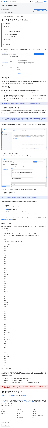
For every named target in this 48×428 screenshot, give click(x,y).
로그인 (45, 1)
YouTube (34, 413)
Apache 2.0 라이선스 (5, 401)
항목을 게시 (24, 395)
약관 (2, 422)
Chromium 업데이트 (20, 411)
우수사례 (18, 413)
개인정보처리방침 (7, 422)
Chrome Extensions (11, 5)
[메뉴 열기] (2, 1)
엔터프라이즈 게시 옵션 (6, 219)
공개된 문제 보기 (4, 413)
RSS (33, 417)
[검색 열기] (31, 1)
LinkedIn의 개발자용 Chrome (37, 415)
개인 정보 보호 (10, 395)
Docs (2, 5)
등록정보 (3, 395)
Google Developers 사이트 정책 (29, 401)
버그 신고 (3, 411)
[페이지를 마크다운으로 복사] (25, 19)
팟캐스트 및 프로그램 (20, 417)
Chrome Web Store (19, 16)
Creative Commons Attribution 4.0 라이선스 (24, 400)
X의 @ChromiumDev (36, 411)
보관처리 (18, 415)
